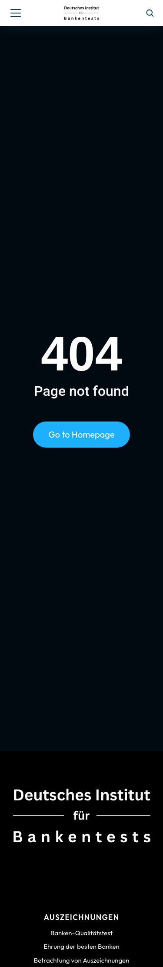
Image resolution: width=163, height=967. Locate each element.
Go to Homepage (81, 434)
